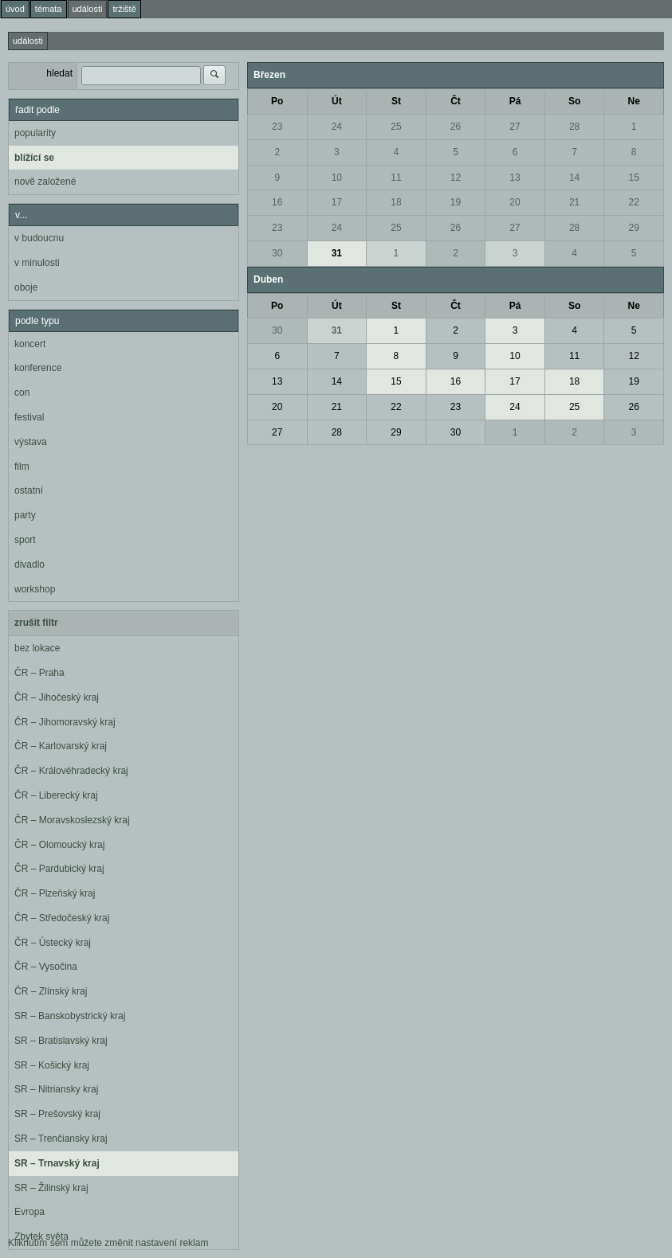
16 (277, 202)
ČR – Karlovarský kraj (60, 746)
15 (634, 177)
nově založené (45, 181)
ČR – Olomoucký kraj (59, 844)
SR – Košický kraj (51, 1065)
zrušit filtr (36, 622)
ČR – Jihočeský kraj (56, 697)
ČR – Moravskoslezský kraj (72, 820)
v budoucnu (39, 238)
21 (574, 202)
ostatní (28, 490)
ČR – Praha (39, 672)
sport (25, 539)
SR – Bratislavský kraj (61, 1040)
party (25, 515)
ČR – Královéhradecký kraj (71, 770)
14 (574, 177)
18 (396, 202)
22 (634, 202)
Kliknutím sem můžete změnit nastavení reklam (108, 1242)
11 (396, 177)
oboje (25, 287)
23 (277, 126)
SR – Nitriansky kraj (56, 1089)
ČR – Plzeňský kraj (54, 893)
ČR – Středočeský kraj (61, 918)
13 (514, 177)
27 (514, 126)
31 (337, 253)
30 (277, 253)
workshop (34, 589)
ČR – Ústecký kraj (52, 942)
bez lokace (37, 648)
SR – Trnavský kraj (57, 1163)
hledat (59, 73)
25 (396, 126)
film (21, 466)
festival (29, 417)
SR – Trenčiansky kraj (61, 1138)
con (21, 392)
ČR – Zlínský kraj (50, 991)
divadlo (29, 564)
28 (574, 126)
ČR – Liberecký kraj (56, 795)
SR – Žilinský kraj (51, 1188)
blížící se (34, 157)
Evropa (29, 1211)
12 (455, 177)
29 (634, 227)
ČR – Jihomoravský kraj (65, 722)
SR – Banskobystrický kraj (69, 1016)
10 (337, 177)
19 (455, 202)
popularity (35, 133)
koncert (29, 344)
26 (455, 126)
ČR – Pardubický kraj (59, 868)
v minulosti (37, 262)
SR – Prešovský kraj (57, 1113)
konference (37, 367)
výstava (30, 441)
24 (337, 126)
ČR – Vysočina (45, 966)
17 (337, 202)
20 (514, 202)
